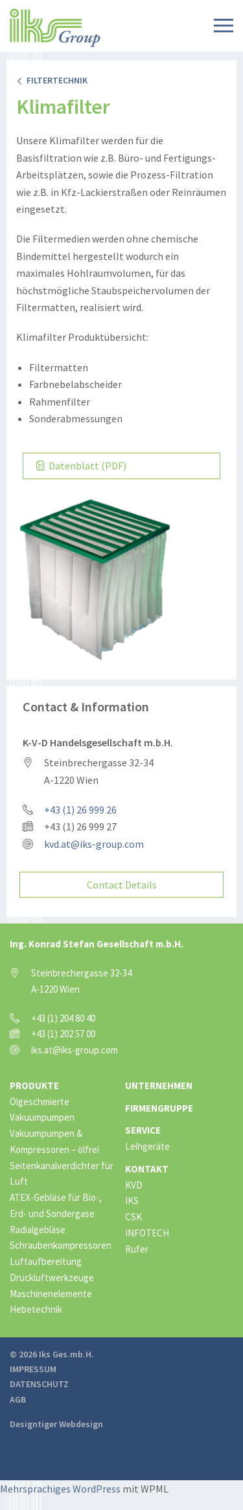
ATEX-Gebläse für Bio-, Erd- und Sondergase (56, 1205)
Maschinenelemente (51, 1294)
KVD (134, 1185)
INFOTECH (147, 1233)
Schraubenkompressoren (60, 1245)
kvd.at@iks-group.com (94, 843)
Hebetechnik (36, 1309)
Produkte (34, 1085)
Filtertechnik (51, 80)
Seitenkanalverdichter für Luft (61, 1173)
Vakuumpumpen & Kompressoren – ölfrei (54, 1141)
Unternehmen (158, 1085)
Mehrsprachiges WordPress (60, 1488)
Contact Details (122, 884)
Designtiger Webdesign (56, 1424)
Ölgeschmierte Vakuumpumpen (42, 1109)
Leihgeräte (147, 1146)
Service (143, 1130)
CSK (133, 1217)
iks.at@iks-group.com (74, 1050)
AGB (18, 1399)
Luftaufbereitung (46, 1261)
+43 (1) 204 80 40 (63, 1018)
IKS (132, 1200)
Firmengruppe (159, 1108)
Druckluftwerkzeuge (52, 1277)
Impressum (33, 1369)
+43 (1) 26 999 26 (80, 809)
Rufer (136, 1249)
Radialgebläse (37, 1230)
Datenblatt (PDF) (81, 465)
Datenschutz (39, 1384)
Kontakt (146, 1169)
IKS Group (55, 27)
